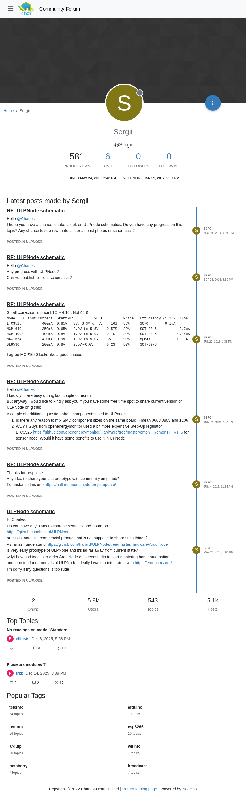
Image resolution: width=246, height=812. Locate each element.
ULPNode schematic (31, 511)
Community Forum (59, 9)
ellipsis (22, 639)
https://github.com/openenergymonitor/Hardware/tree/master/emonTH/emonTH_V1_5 (108, 432)
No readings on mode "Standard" (38, 630)
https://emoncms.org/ (153, 562)
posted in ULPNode (25, 242)
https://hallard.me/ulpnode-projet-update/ (80, 484)
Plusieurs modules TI (27, 664)
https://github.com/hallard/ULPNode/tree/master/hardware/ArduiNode (107, 544)
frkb (19, 673)
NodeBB (189, 789)
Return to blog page (139, 789)
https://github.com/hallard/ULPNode (38, 532)
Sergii (208, 228)
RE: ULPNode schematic (36, 211)
